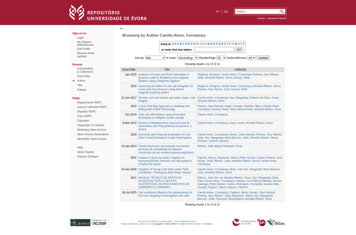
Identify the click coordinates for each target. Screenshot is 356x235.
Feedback (208, 223)
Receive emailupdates (85, 55)
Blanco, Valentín (238, 187)
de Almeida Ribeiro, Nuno (235, 177)
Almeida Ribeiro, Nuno (211, 100)
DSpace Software (87, 156)
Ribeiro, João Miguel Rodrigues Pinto (219, 146)
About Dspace (85, 152)
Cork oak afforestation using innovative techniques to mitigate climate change (161, 116)
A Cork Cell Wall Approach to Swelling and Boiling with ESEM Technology (163, 108)
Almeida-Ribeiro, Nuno (218, 77)
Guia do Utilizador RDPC (92, 107)
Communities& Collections (85, 70)
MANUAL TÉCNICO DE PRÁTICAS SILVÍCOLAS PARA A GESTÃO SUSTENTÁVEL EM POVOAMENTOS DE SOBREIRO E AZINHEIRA (163, 182)
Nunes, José (222, 89)
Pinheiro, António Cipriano (213, 140)
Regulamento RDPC (89, 102)
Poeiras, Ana (260, 74)
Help (80, 147)
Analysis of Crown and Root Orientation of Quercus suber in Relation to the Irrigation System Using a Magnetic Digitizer (163, 77)
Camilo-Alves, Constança (236, 74)
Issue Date (83, 76)
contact (261, 18)
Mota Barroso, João (237, 137)
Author (81, 80)
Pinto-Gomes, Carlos (252, 157)
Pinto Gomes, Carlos (222, 184)
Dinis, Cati (236, 169)
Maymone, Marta (228, 157)
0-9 (174, 43)
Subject (81, 89)
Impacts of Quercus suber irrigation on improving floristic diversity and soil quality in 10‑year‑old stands (165, 161)
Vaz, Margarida (239, 97)
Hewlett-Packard (193, 223)
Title (79, 85)
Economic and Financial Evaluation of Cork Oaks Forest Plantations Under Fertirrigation (165, 136)
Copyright (83, 120)
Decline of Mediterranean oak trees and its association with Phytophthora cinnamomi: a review (164, 126)
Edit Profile (83, 48)
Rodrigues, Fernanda (249, 184)
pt (218, 11)
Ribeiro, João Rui (207, 177)
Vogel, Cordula (233, 106)
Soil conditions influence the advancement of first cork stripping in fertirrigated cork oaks (165, 194)
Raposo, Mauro (206, 157)
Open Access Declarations (93, 134)
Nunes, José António (242, 134)
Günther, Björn (252, 106)
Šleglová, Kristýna (208, 74)
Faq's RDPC (84, 116)
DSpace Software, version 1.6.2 (136, 223)
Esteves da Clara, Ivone (263, 97)
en (226, 11)
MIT (178, 223)
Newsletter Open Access (92, 138)
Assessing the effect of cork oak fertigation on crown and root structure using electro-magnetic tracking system (165, 89)
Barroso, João (205, 198)
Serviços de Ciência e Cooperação (155, 221)
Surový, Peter (242, 77)
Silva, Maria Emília (241, 109)
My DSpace (84, 42)
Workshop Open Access (91, 129)
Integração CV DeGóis (90, 125)
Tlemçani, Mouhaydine (229, 198)
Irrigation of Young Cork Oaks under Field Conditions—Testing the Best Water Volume (164, 171)
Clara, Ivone (237, 123)
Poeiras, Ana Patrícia (210, 106)
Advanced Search (277, 18)
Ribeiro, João (222, 160)
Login (80, 37)
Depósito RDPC (86, 111)
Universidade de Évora (185, 221)
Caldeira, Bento (239, 192)
